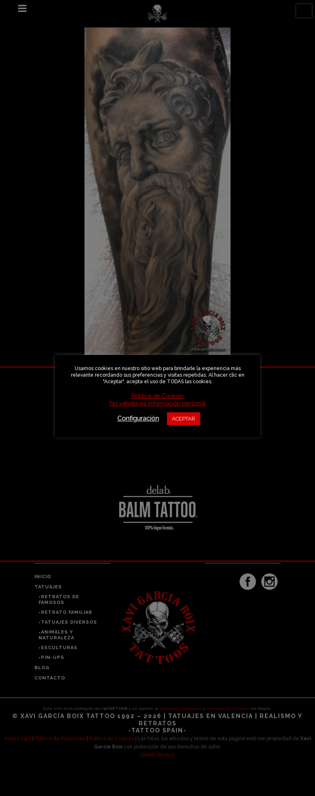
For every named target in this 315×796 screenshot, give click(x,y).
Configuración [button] (138, 418)
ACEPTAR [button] (183, 419)
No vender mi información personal (158, 403)
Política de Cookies (158, 395)
